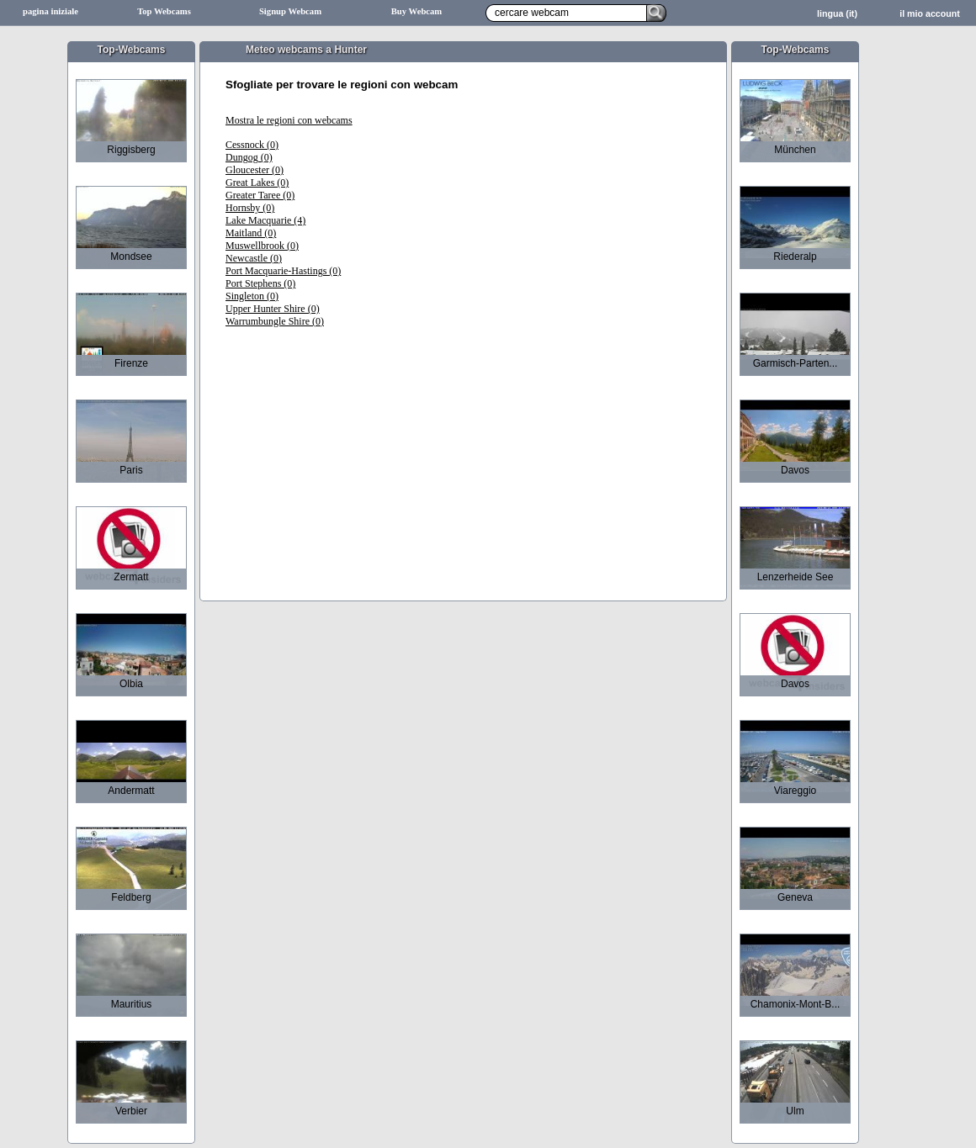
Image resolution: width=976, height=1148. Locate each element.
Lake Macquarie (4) (265, 220)
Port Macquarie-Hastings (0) (283, 271)
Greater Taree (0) (259, 195)
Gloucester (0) (254, 170)
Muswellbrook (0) (262, 245)
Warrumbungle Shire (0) (274, 321)
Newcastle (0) (253, 258)
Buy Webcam (417, 11)
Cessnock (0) (251, 145)
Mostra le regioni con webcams (289, 120)
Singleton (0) (251, 296)
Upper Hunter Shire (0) (272, 309)
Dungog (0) (249, 157)
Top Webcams (164, 11)
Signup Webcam (290, 11)
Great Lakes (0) (257, 182)
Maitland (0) (250, 233)
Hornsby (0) (249, 208)
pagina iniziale (50, 11)
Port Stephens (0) (260, 283)
